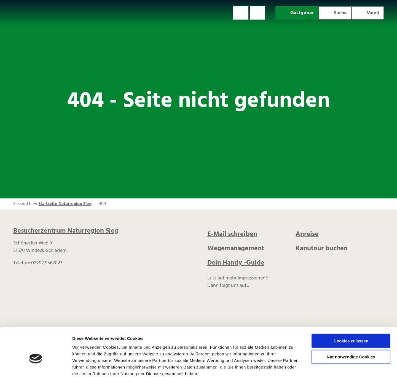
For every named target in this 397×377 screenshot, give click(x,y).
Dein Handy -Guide (235, 263)
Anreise (307, 234)
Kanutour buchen (322, 248)
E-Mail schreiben (232, 234)
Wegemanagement (235, 248)
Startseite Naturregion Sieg (65, 204)
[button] (240, 13)
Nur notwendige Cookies (351, 327)
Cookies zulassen (351, 311)
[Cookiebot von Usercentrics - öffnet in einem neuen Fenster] (36, 366)
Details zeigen (293, 366)
